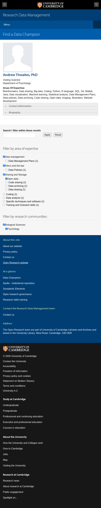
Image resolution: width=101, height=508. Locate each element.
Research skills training (15, 299)
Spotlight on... (10, 497)
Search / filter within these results (22, 130)
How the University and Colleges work (23, 443)
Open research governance (17, 294)
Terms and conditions (14, 386)
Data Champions (12, 277)
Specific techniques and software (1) (25, 201)
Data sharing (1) (16, 189)
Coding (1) (11, 194)
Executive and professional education (22, 422)
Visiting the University (14, 465)
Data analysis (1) (15, 198)
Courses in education (14, 428)
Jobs (5, 454)
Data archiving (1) (17, 186)
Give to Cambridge (13, 448)
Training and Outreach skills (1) (22, 205)
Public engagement (13, 492)
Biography (14, 112)
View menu (4, 4)
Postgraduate (10, 411)
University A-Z (10, 390)
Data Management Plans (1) (23, 161)
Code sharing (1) (17, 182)
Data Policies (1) (17, 170)
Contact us (8, 257)
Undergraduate (11, 405)
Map (5, 460)
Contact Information (20, 106)
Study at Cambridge (14, 399)
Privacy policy (10, 251)
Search (96, 4)
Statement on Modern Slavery (18, 381)
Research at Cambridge (16, 474)
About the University (15, 437)
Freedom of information (15, 371)
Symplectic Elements (14, 288)
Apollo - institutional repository (19, 283)
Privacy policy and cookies (17, 376)
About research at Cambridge (18, 486)
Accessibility (9, 366)
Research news (11, 480)
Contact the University (14, 361)
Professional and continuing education (23, 416)
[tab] (50, 106)
